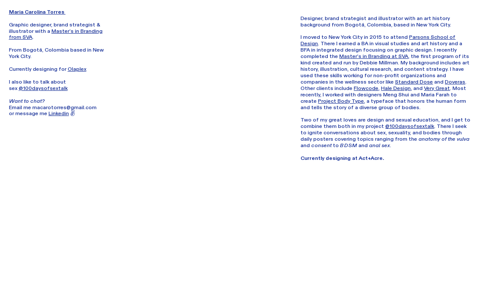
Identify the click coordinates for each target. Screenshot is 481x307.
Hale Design (396, 88)
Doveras (455, 81)
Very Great (437, 88)
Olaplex (77, 69)
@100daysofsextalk (43, 88)
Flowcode (366, 88)
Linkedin (59, 113)
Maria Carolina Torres (37, 12)
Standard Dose (414, 81)
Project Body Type (341, 101)
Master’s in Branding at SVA (373, 56)
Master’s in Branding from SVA (56, 34)
